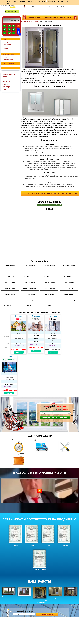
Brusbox (6, 50)
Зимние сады (6, 81)
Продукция (30, 21)
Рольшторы (6, 87)
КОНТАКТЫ (9, 3)
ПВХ (5, 57)
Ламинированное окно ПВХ (24, 593)
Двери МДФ (59, 204)
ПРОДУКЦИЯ (23, 1)
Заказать (18, 352)
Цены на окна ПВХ (8, 63)
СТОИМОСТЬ (42, 1)
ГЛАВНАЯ (8, 1)
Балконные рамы (8, 54)
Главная (23, 21)
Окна (4, 39)
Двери (36, 21)
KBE (5, 46)
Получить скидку (11, 11)
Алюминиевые (8, 59)
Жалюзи (5, 84)
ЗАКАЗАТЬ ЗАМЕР (32, 1)
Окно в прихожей (55, 593)
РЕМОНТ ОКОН (61, 1)
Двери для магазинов (49, 204)
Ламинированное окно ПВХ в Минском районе (39, 595)
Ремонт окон (6, 68)
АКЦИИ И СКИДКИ (51, 1)
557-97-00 (31, 7)
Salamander (7, 44)
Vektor (6, 48)
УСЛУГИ (69, 1)
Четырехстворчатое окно (8, 592)
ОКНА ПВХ (15, 1)
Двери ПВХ (40, 204)
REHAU (6, 42)
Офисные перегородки (9, 79)
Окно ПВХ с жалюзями (70, 593)
